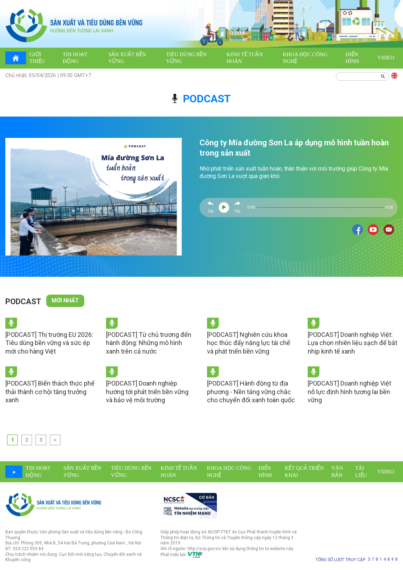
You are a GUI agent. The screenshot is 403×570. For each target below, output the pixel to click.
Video (385, 57)
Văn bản (337, 471)
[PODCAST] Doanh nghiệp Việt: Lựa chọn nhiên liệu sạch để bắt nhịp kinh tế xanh (352, 343)
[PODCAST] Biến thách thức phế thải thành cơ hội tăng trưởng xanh (50, 392)
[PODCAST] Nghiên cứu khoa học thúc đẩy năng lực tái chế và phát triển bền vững (248, 343)
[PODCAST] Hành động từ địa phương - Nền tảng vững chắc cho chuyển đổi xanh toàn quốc (251, 392)
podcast (201, 98)
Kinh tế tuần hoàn (245, 58)
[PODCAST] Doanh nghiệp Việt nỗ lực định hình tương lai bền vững (349, 392)
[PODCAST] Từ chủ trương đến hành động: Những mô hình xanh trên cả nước (148, 343)
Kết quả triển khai (304, 471)
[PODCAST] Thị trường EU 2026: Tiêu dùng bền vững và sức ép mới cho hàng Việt (49, 343)
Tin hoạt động (75, 58)
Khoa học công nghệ (305, 58)
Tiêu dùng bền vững (186, 58)
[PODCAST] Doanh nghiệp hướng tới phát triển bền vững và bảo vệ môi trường (147, 392)
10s (210, 211)
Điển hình (352, 58)
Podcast (23, 301)
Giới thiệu (37, 58)
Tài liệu (361, 471)
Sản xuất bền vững (127, 58)
